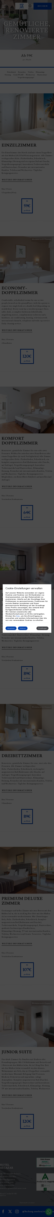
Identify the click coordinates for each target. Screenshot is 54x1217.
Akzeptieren (11, 628)
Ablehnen (23, 628)
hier (18, 616)
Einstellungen (42, 628)
